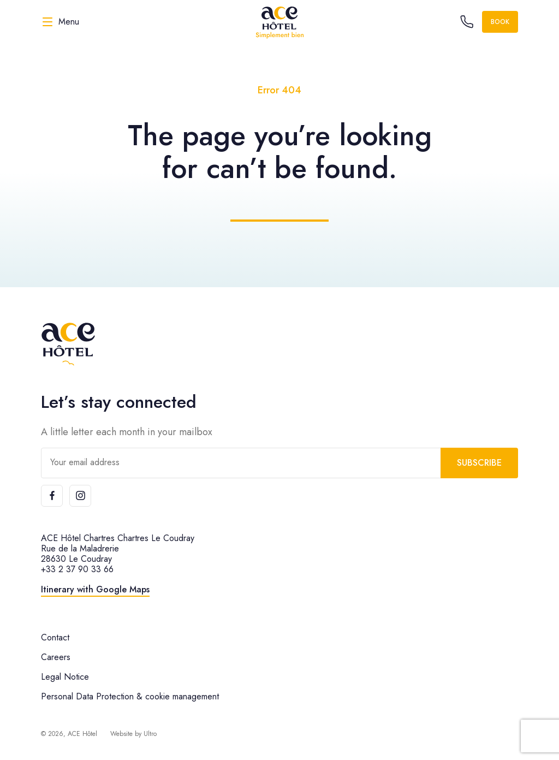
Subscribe (479, 462)
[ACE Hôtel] (279, 21)
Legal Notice (65, 676)
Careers (55, 657)
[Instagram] (80, 496)
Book (500, 22)
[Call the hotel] (466, 21)
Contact (55, 637)
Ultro (150, 734)
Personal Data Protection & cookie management (130, 696)
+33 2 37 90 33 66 (77, 569)
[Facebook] (52, 496)
